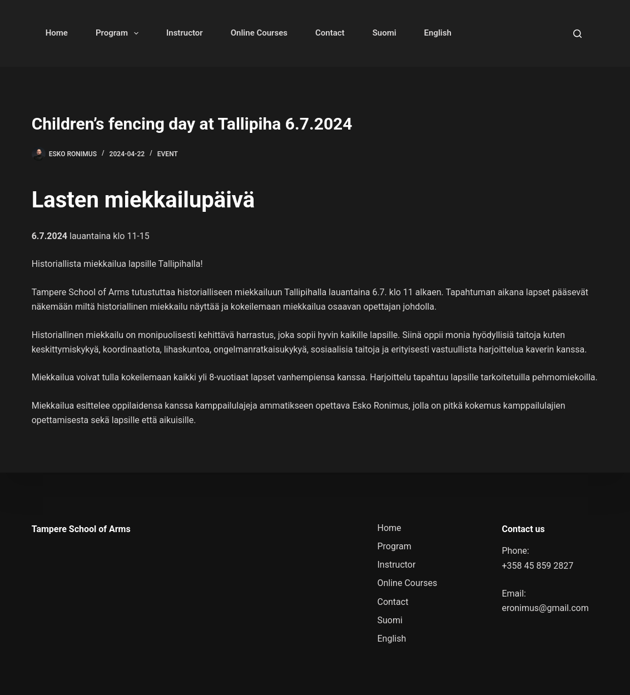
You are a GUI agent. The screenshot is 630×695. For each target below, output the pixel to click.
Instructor (184, 33)
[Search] (577, 33)
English (438, 33)
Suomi (384, 33)
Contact (330, 33)
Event (167, 154)
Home (57, 33)
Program (119, 33)
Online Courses (259, 33)
